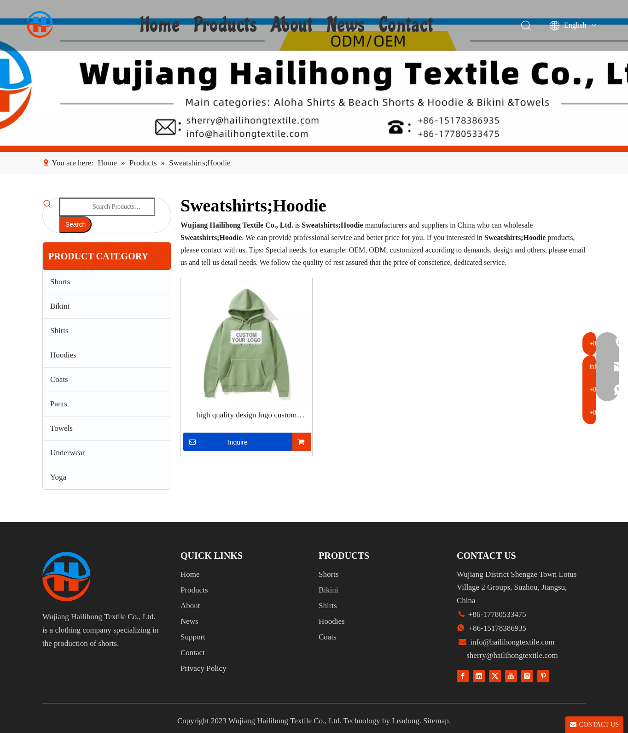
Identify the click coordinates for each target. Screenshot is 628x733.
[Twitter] (495, 675)
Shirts (59, 330)
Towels (61, 428)
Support (192, 637)
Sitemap (436, 720)
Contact (407, 25)
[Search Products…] (107, 207)
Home (161, 25)
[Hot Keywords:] (75, 224)
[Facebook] (463, 675)
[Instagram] (527, 675)
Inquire (215, 442)
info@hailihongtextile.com (511, 642)
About (293, 25)
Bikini (60, 306)
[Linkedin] (479, 675)
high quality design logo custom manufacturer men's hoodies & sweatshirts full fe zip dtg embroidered (246, 415)
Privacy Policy (203, 668)
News (347, 25)
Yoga (58, 477)
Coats (59, 379)
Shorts (60, 281)
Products (226, 25)
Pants (58, 403)
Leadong (405, 720)
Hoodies (63, 355)
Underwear (67, 452)
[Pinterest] (543, 675)
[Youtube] (511, 675)
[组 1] (66, 576)
